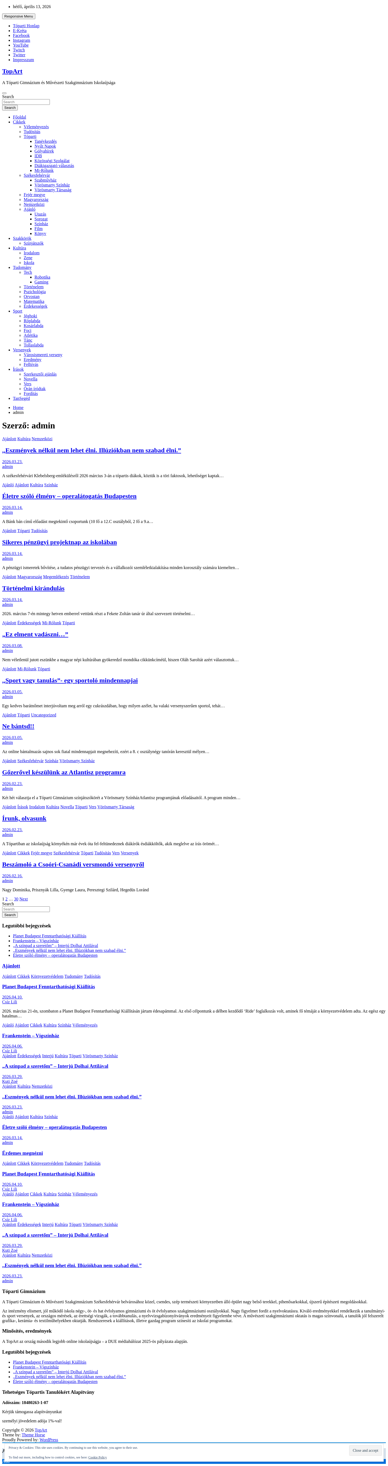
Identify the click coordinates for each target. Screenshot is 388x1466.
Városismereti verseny (43, 354)
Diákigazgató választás (54, 165)
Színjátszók (34, 243)
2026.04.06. (12, 1046)
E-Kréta (20, 30)
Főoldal (19, 117)
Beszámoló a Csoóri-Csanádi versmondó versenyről (73, 864)
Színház (41, 223)
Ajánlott (9, 438)
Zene (28, 257)
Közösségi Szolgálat (52, 160)
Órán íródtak (35, 388)
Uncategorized (43, 715)
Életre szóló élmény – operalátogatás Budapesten (69, 496)
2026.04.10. (12, 997)
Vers (27, 384)
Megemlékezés (56, 576)
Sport (17, 311)
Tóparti (30, 136)
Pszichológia (35, 291)
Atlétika (31, 335)
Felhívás (31, 364)
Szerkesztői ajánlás (40, 374)
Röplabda (32, 320)
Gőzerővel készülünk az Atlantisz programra (64, 772)
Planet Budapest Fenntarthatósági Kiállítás (49, 936)
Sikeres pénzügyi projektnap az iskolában (59, 542)
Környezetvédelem (47, 976)
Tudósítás (32, 131)
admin (7, 466)
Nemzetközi (34, 204)
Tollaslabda (34, 345)
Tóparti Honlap (26, 25)
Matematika (34, 301)
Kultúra (19, 248)
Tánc (28, 340)
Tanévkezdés (45, 141)
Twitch (19, 50)
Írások (18, 369)
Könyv (40, 233)
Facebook (21, 35)
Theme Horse (33, 1435)
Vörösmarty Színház (52, 185)
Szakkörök (22, 238)
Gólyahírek (44, 151)
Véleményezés (36, 126)
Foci (27, 330)
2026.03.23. (12, 461)
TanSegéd (21, 398)
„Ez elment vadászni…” (35, 634)
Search (8, 96)
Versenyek (22, 350)
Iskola (29, 262)
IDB (38, 156)
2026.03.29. (12, 1076)
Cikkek (19, 122)
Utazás (40, 214)
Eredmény (32, 359)
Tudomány (22, 267)
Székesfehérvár (37, 175)
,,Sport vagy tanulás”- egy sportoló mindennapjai (70, 680)
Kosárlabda (33, 325)
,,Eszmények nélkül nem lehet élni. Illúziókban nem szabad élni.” (91, 450)
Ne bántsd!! (18, 726)
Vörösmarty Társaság (52, 190)
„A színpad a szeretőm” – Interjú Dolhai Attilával (55, 945)
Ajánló (30, 209)
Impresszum (23, 59)
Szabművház (45, 180)
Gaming (41, 282)
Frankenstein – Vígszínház (36, 940)
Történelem (34, 287)
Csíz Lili (9, 1002)
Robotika (42, 277)
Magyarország (36, 199)
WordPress (49, 1439)
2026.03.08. (12, 645)
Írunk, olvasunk (24, 818)
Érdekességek (35, 306)
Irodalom (32, 253)
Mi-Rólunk (44, 170)
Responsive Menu (18, 16)
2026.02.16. (12, 876)
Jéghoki (30, 316)
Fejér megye (34, 194)
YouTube (21, 45)
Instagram (21, 40)
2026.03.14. (12, 507)
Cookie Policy (97, 1457)
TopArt (12, 71)
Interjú (48, 1055)
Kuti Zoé (10, 1081)
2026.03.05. (12, 691)
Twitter (19, 55)
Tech (28, 272)
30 (16, 899)
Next (23, 899)
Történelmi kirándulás (33, 588)
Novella (30, 379)
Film (38, 228)
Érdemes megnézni (22, 1153)
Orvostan (32, 296)
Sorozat (41, 219)
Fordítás (31, 393)
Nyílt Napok (45, 146)
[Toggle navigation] (4, 93)
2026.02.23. (12, 783)
